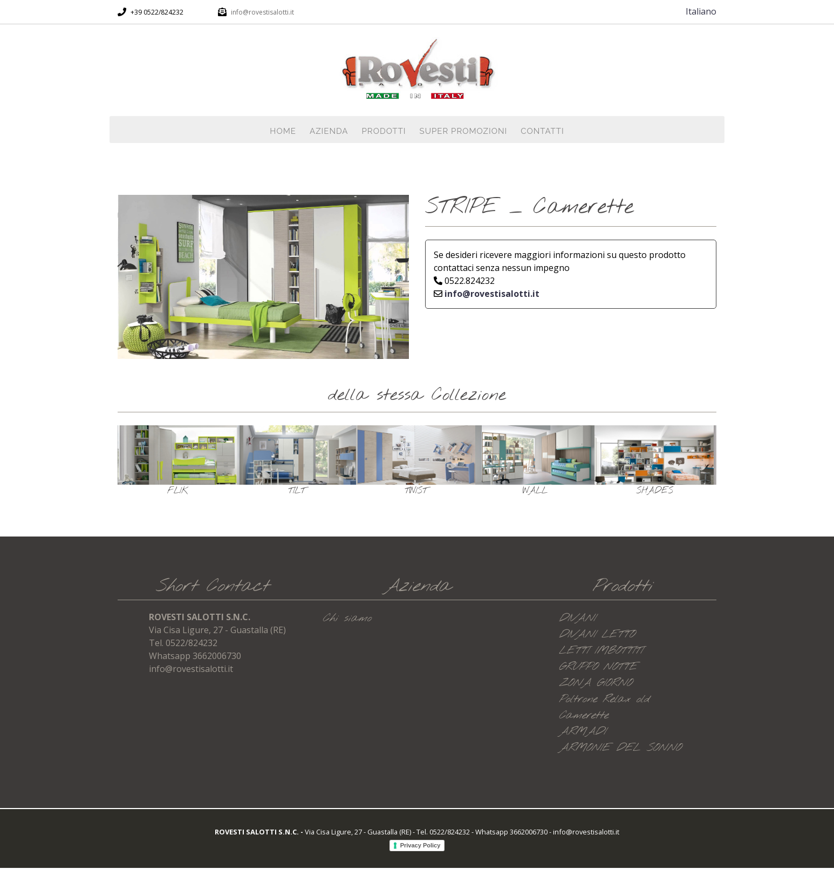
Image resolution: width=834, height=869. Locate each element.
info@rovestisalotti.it (262, 12)
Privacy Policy (420, 845)
